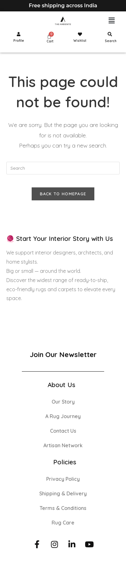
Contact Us (63, 431)
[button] (111, 21)
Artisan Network (63, 445)
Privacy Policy (63, 479)
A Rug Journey (63, 416)
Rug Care (63, 522)
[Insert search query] (63, 168)
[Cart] (49, 36)
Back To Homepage (63, 193)
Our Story (63, 402)
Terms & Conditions (63, 508)
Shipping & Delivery (63, 493)
